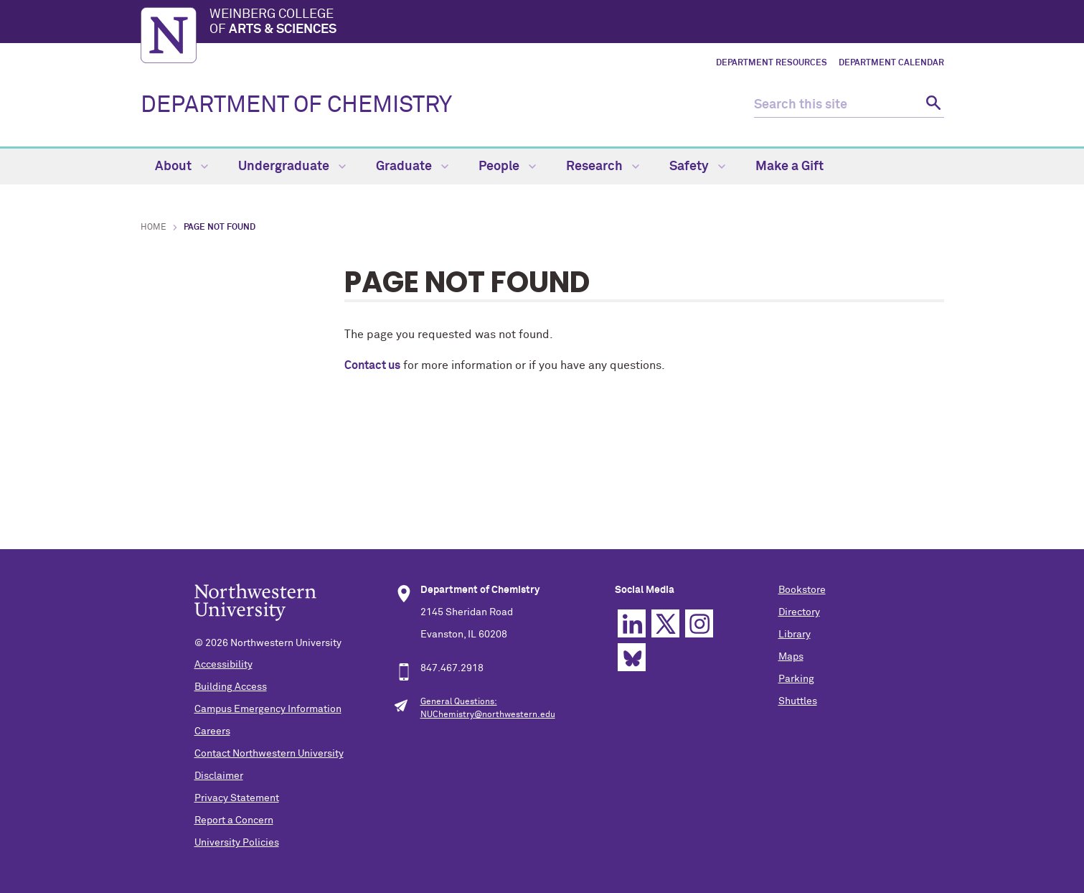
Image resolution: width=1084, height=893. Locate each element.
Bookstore (802, 590)
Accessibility (223, 665)
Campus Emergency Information (267, 709)
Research (602, 166)
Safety (697, 166)
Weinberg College (576, 23)
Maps (790, 657)
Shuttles (797, 701)
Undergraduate (292, 166)
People (507, 166)
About (181, 166)
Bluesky (632, 657)
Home (153, 227)
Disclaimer (218, 776)
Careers (212, 731)
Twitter (665, 623)
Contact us (372, 365)
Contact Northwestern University (269, 754)
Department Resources (771, 63)
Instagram (699, 623)
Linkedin (632, 623)
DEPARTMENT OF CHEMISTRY (296, 105)
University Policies (236, 843)
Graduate (412, 166)
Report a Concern (233, 820)
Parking (796, 679)
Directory (799, 612)
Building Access (230, 687)
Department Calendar (891, 63)
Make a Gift (789, 166)
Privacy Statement (236, 798)
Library (794, 635)
